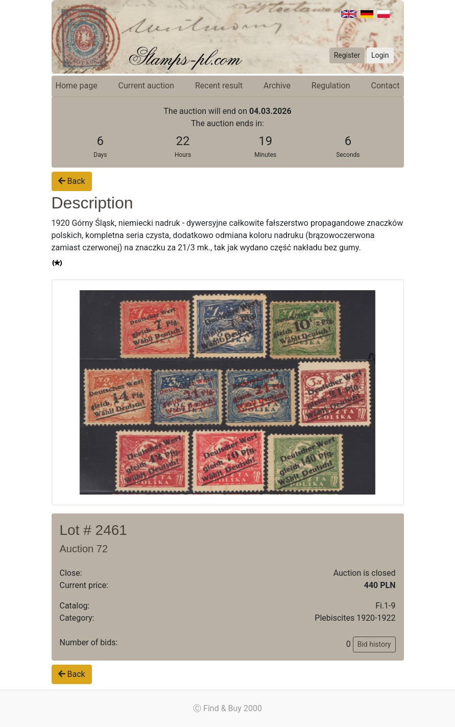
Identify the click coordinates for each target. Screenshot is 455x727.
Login (380, 55)
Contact (385, 85)
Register (347, 55)
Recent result (219, 85)
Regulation (331, 85)
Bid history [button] (374, 644)
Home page (77, 85)
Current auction (146, 85)
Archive (277, 85)
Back (71, 181)
